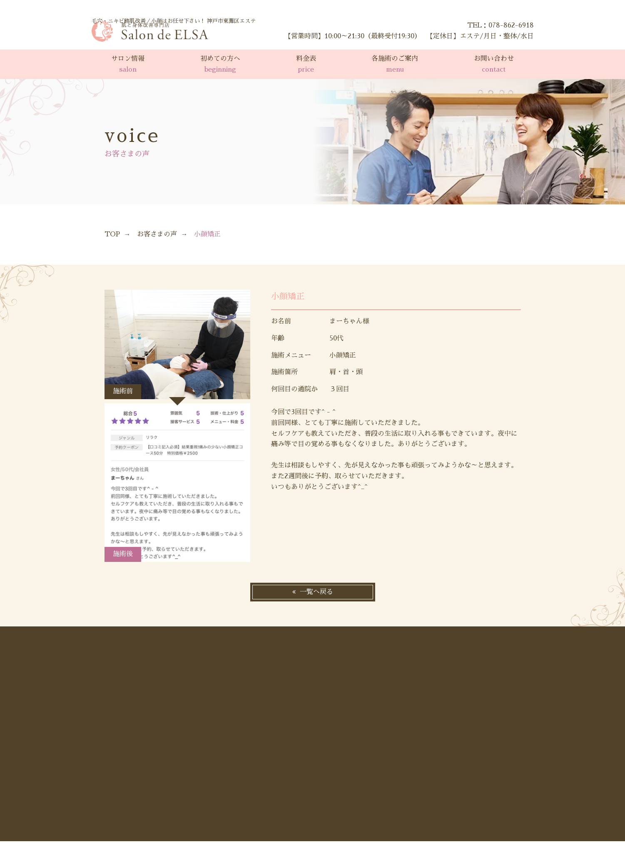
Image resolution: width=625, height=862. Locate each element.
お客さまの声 (157, 234)
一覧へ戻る (316, 592)
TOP (112, 234)
